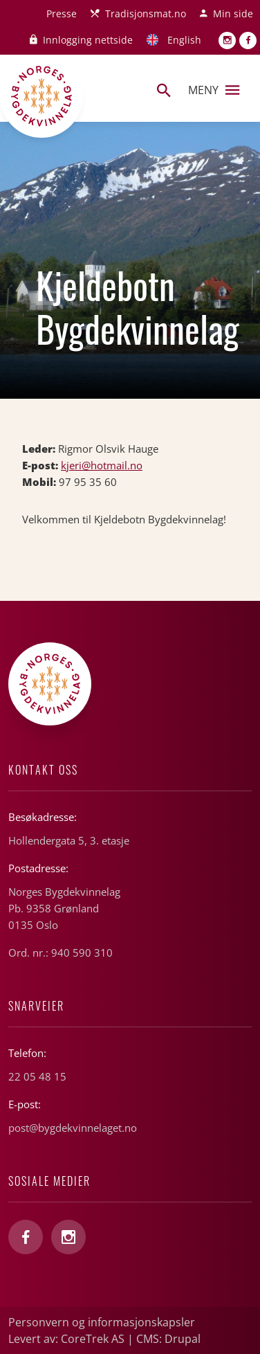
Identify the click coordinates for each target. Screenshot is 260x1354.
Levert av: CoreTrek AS (66, 1338)
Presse (61, 13)
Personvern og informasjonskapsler (101, 1322)
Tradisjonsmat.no (145, 13)
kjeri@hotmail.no (101, 465)
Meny (213, 90)
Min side (233, 13)
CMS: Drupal (168, 1338)
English (184, 39)
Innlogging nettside (88, 39)
